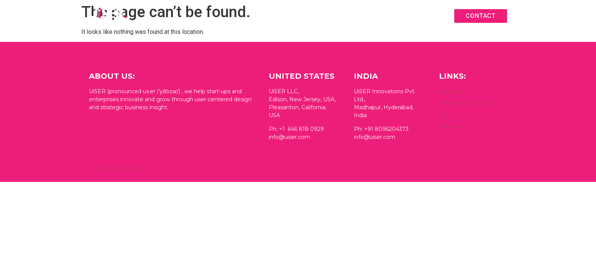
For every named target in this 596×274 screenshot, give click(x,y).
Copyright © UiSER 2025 (116, 169)
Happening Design (465, 103)
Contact (481, 15)
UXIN (446, 115)
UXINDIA (451, 91)
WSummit (452, 126)
